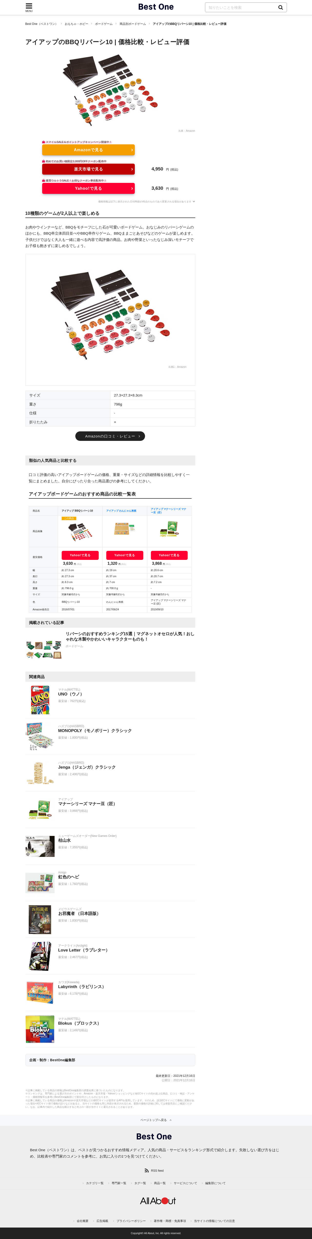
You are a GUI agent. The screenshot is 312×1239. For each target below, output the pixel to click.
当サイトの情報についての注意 (214, 1221)
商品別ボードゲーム (133, 24)
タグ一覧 (140, 1183)
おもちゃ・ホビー (76, 24)
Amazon (190, 130)
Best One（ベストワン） (41, 24)
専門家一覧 (119, 1183)
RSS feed (157, 1170)
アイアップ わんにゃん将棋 (121, 510)
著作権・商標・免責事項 (170, 1221)
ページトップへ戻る (153, 1120)
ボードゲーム (104, 24)
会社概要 (82, 1221)
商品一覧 (160, 1183)
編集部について (215, 1183)
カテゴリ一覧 (95, 1183)
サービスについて (185, 1183)
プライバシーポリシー (131, 1221)
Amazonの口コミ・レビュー (110, 436)
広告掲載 (102, 1221)
